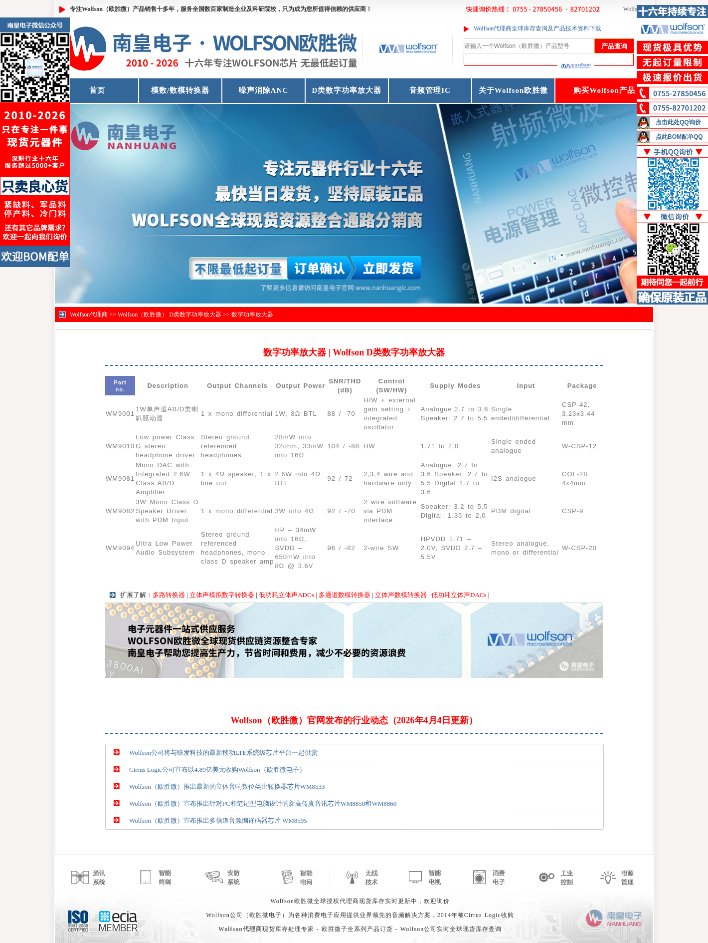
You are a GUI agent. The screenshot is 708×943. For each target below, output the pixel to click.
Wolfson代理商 (89, 314)
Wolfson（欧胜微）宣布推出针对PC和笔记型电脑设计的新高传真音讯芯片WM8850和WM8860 (262, 803)
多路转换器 (169, 595)
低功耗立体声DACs (459, 595)
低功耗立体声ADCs (286, 595)
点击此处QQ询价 (678, 122)
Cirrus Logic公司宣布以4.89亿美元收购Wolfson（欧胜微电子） (217, 769)
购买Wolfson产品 (604, 90)
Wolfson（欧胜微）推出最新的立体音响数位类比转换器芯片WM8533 (227, 786)
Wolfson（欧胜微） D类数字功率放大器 (169, 314)
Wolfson (633, 8)
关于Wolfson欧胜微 (513, 90)
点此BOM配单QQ (679, 136)
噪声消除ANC (264, 90)
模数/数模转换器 (180, 90)
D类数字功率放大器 (347, 90)
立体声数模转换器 (401, 595)
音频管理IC (430, 90)
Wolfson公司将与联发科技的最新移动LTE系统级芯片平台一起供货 (223, 752)
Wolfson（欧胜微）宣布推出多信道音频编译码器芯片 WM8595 (218, 820)
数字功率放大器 (252, 314)
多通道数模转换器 (344, 595)
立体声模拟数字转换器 (221, 595)
